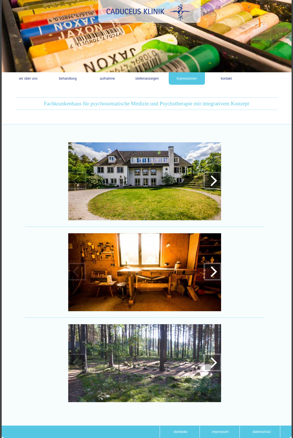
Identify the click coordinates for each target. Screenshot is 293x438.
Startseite (180, 432)
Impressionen (187, 78)
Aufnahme (107, 78)
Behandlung (68, 78)
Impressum (220, 432)
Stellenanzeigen (147, 78)
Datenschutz (262, 432)
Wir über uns (28, 78)
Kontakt (226, 78)
